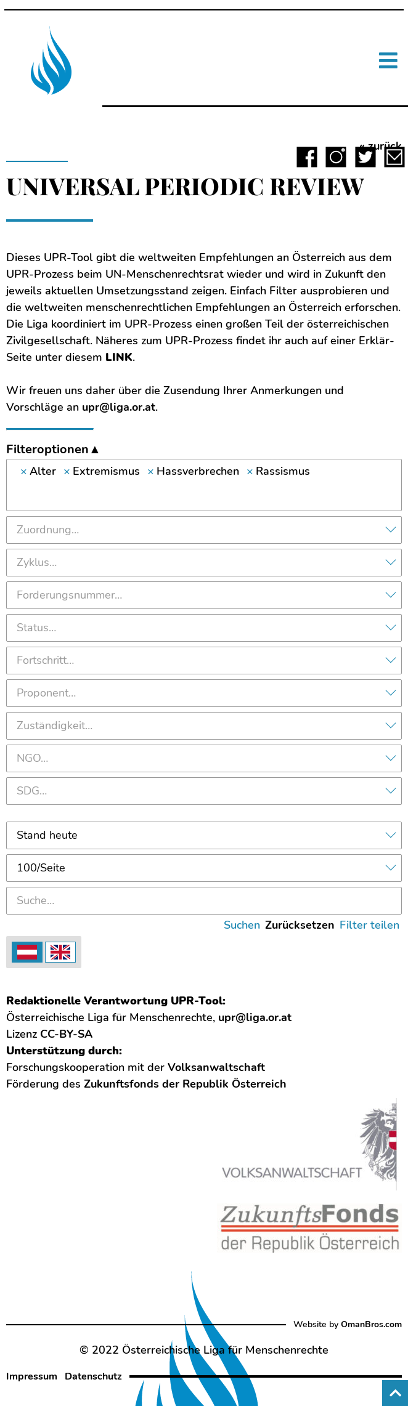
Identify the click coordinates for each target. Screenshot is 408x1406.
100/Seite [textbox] (41, 867)
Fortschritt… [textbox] (45, 660)
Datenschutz (93, 1376)
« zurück (380, 146)
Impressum (31, 1376)
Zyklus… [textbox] (37, 562)
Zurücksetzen (300, 925)
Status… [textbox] (36, 627)
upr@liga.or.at (118, 407)
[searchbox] (204, 493)
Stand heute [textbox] (47, 835)
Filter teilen (369, 925)
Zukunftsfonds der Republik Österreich (185, 1084)
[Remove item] (24, 471)
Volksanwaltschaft (216, 1067)
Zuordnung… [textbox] (48, 529)
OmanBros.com (371, 1324)
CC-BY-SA (66, 1034)
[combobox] (204, 485)
